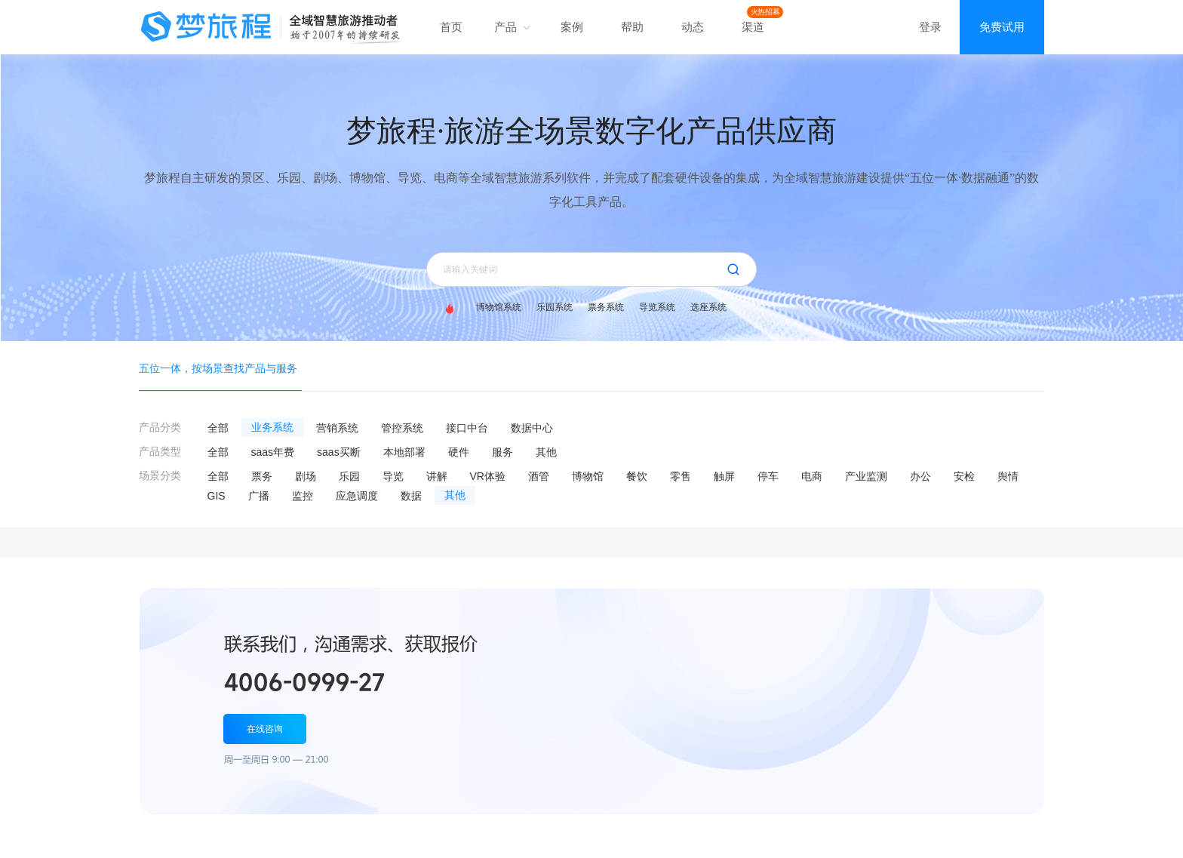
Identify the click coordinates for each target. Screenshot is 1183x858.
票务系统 (606, 307)
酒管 (538, 476)
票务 (261, 476)
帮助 (632, 26)
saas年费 (273, 452)
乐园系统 (554, 307)
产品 (511, 26)
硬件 (458, 452)
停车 (768, 476)
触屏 (724, 476)
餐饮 (636, 476)
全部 (218, 428)
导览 (393, 476)
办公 (920, 476)
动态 (692, 26)
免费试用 (1002, 26)
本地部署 (404, 452)
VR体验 (487, 476)
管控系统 (402, 428)
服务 (502, 452)
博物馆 (588, 476)
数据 (411, 496)
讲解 (436, 476)
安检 (964, 476)
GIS (216, 496)
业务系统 (272, 427)
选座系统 (708, 307)
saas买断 (339, 452)
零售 (680, 476)
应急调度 (357, 496)
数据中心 (532, 428)
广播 (258, 496)
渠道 (753, 26)
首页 (451, 26)
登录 (930, 26)
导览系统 (657, 307)
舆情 (1008, 476)
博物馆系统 (498, 307)
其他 (546, 452)
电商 (811, 476)
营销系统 (337, 428)
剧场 (305, 476)
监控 (302, 496)
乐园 (349, 476)
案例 (572, 26)
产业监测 (866, 476)
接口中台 (467, 428)
